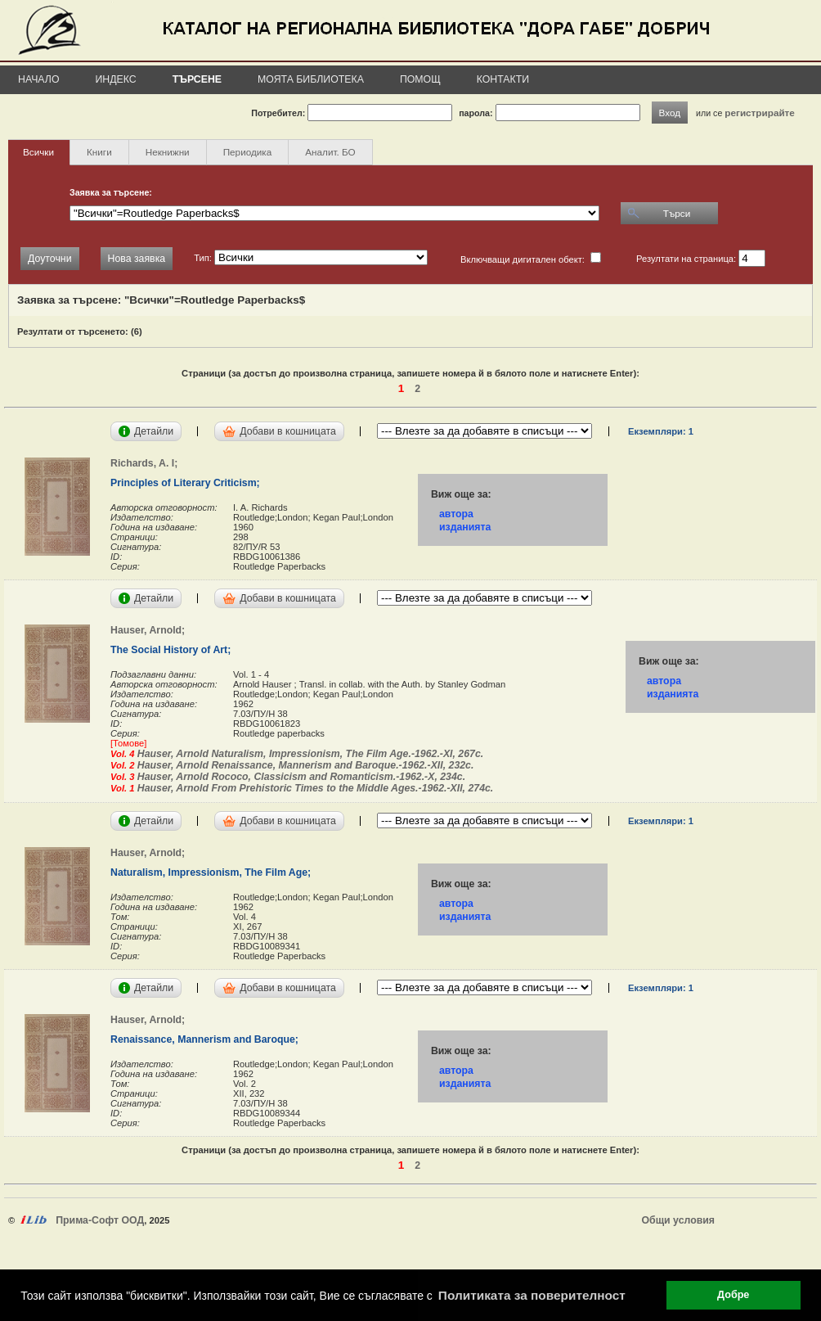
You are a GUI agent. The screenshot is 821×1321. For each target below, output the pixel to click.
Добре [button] (733, 1295)
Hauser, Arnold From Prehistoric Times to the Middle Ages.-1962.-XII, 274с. (313, 788)
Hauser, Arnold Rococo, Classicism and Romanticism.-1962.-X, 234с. (299, 776)
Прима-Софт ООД (100, 1220)
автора (456, 514)
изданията (465, 527)
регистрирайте (760, 112)
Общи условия (678, 1220)
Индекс (116, 79)
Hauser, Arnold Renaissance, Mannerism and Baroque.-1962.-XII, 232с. (303, 765)
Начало (39, 79)
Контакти (503, 79)
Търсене (197, 79)
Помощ (420, 79)
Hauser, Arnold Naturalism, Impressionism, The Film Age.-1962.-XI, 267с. (308, 754)
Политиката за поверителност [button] (532, 1295)
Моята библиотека (311, 79)
